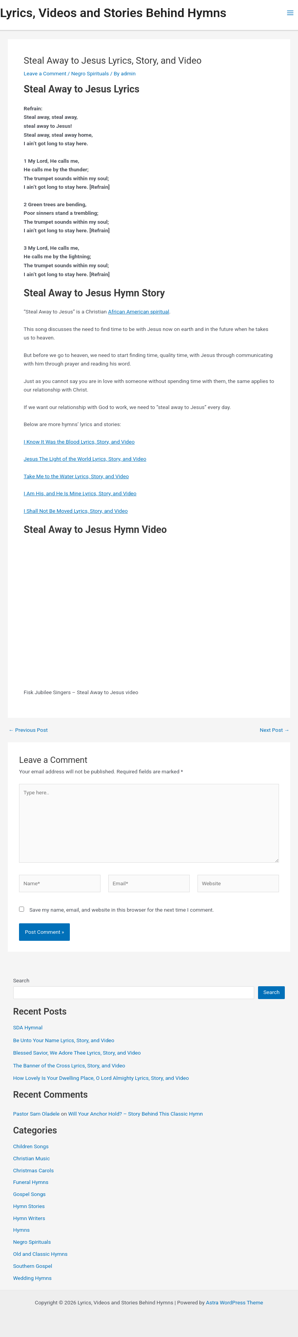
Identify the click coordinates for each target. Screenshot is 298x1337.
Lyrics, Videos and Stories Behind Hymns (113, 12)
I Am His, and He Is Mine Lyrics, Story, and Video (80, 493)
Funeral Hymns (31, 1182)
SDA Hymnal (28, 1027)
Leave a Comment (45, 73)
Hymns (21, 1230)
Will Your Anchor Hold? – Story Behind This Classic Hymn (135, 1114)
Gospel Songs (29, 1194)
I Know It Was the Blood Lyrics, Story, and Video (79, 442)
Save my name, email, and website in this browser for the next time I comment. (121, 910)
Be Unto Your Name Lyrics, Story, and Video (63, 1040)
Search (21, 980)
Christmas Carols (33, 1170)
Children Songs (31, 1146)
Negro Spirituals (90, 73)
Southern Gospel (32, 1266)
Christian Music (31, 1158)
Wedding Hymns (32, 1278)
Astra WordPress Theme (234, 1302)
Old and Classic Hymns (40, 1254)
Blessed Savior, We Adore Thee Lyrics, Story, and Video (77, 1053)
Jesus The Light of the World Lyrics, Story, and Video (85, 459)
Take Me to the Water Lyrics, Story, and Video (76, 476)
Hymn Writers (29, 1218)
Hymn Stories (29, 1206)
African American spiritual (139, 311)
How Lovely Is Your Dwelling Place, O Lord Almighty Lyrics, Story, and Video (101, 1078)
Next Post (274, 730)
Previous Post (28, 730)
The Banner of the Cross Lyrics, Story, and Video (69, 1065)
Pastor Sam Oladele (36, 1114)
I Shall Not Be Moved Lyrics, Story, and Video (76, 511)
